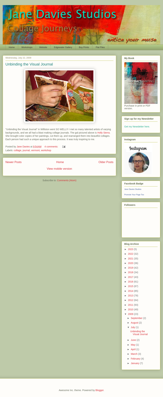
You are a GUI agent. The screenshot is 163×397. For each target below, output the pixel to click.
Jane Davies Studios (132, 189)
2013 (131, 295)
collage (17, 150)
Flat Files (100, 47)
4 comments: (51, 146)
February (136, 358)
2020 (131, 263)
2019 (131, 267)
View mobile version (59, 168)
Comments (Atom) (66, 180)
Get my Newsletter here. (137, 126)
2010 (131, 309)
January (135, 363)
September (137, 318)
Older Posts (105, 162)
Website (43, 47)
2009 (131, 314)
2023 (131, 249)
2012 (131, 300)
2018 (131, 272)
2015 (131, 286)
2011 (131, 305)
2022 (131, 253)
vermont (35, 150)
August (135, 322)
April (133, 349)
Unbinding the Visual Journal (29, 64)
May (133, 344)
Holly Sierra (103, 132)
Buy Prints (84, 47)
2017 (131, 277)
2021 (131, 258)
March (134, 354)
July (133, 327)
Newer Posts (13, 162)
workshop (46, 150)
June (134, 340)
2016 (131, 281)
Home (12, 47)
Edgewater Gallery (63, 47)
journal (26, 150)
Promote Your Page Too (134, 195)
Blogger (99, 390)
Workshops (26, 47)
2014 (131, 291)
